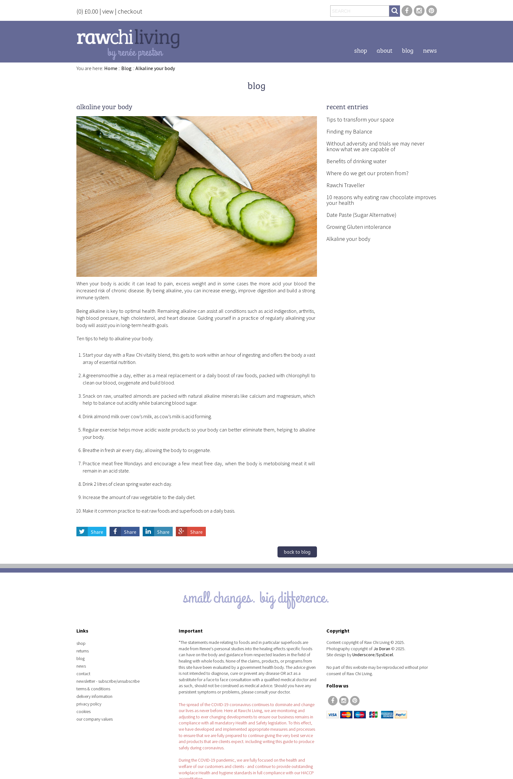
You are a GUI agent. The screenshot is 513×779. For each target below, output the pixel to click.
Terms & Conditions (93, 689)
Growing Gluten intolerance (358, 226)
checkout (130, 11)
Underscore (363, 654)
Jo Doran (381, 648)
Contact (83, 673)
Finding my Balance (349, 131)
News (430, 50)
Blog (408, 50)
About (384, 50)
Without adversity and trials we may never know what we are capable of (375, 146)
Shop (360, 50)
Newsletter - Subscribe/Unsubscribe (108, 681)
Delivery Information (94, 696)
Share (89, 532)
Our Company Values (94, 719)
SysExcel (384, 654)
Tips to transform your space (360, 119)
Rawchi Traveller (345, 185)
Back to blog (297, 551)
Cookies (83, 711)
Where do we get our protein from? (367, 173)
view (108, 11)
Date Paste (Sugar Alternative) (361, 214)
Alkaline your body (155, 68)
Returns (82, 651)
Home (110, 68)
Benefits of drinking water (356, 161)
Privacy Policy (88, 704)
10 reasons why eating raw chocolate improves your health (381, 199)
